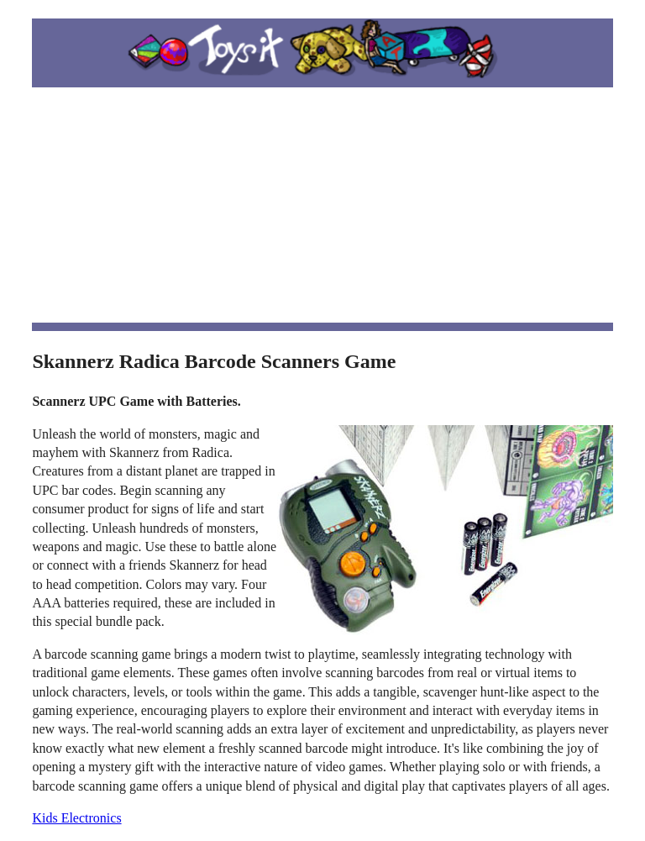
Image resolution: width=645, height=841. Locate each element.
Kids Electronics (76, 818)
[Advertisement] (323, 205)
